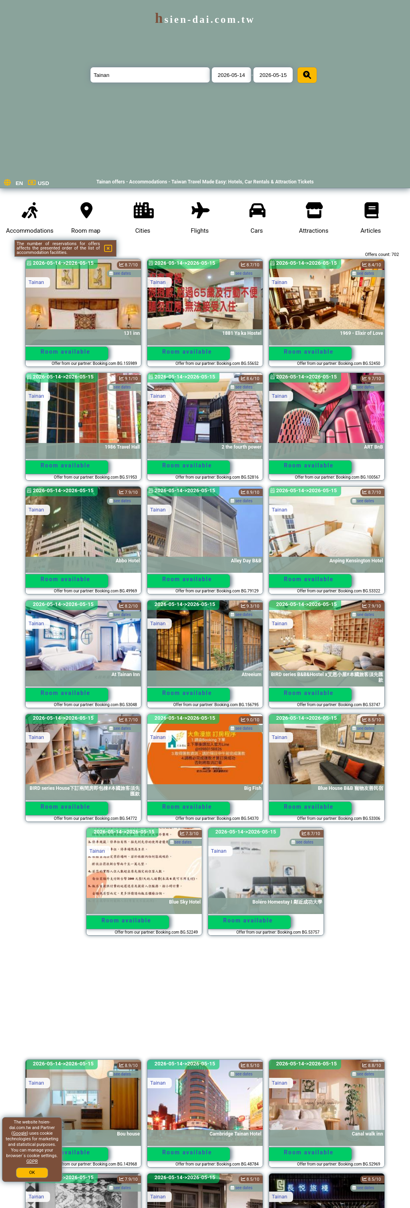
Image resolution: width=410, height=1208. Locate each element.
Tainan (36, 282)
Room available (65, 351)
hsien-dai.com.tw (205, 19)
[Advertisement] (205, 1001)
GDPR (32, 1161)
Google (20, 1133)
